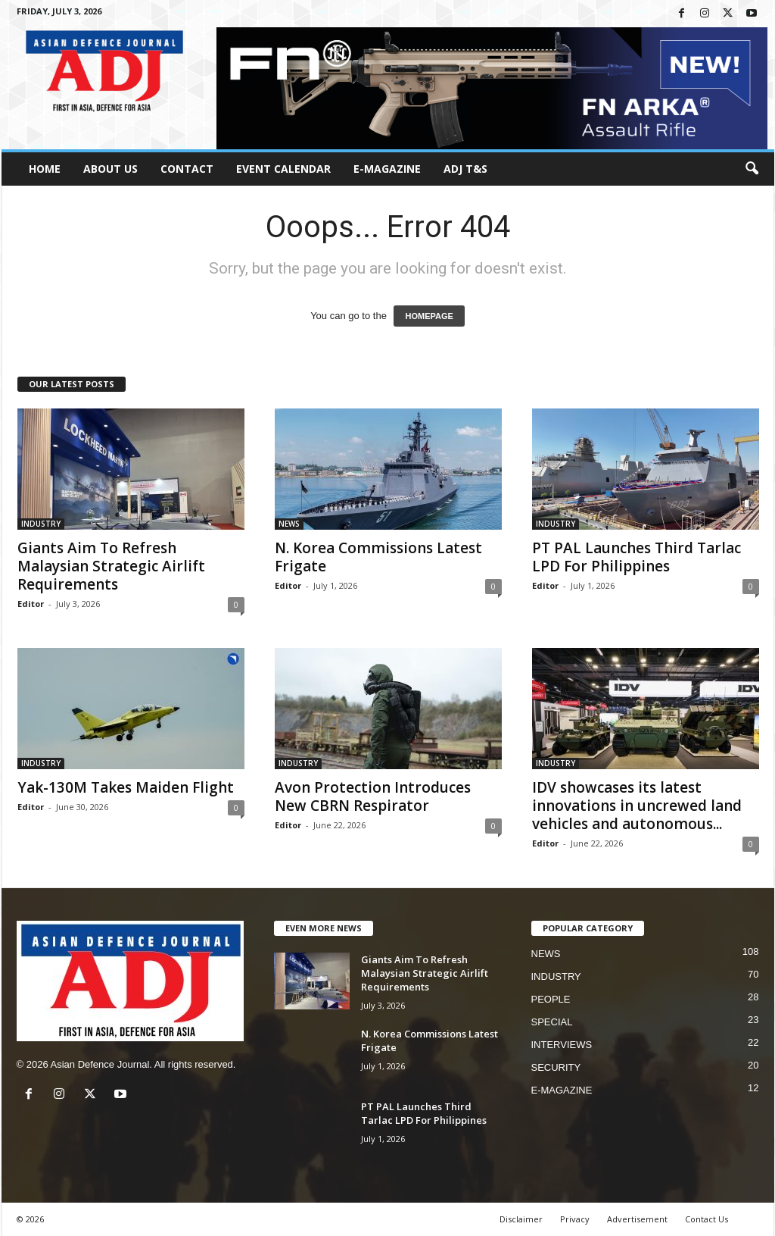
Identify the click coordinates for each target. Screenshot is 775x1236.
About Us (110, 168)
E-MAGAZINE (387, 168)
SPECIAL (552, 1022)
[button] (751, 169)
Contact (186, 168)
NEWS (289, 523)
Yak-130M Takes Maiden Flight (125, 787)
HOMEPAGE (429, 316)
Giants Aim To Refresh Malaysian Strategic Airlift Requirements (111, 566)
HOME (45, 168)
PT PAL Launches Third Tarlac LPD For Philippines (636, 557)
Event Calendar (283, 168)
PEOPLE (551, 999)
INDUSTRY (41, 523)
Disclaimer (521, 1219)
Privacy (575, 1219)
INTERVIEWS (562, 1044)
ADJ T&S (465, 168)
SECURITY (556, 1067)
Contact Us (706, 1219)
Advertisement (637, 1219)
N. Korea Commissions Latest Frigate (378, 557)
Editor (30, 603)
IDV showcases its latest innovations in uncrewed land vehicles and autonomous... (637, 806)
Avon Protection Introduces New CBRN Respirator (373, 796)
